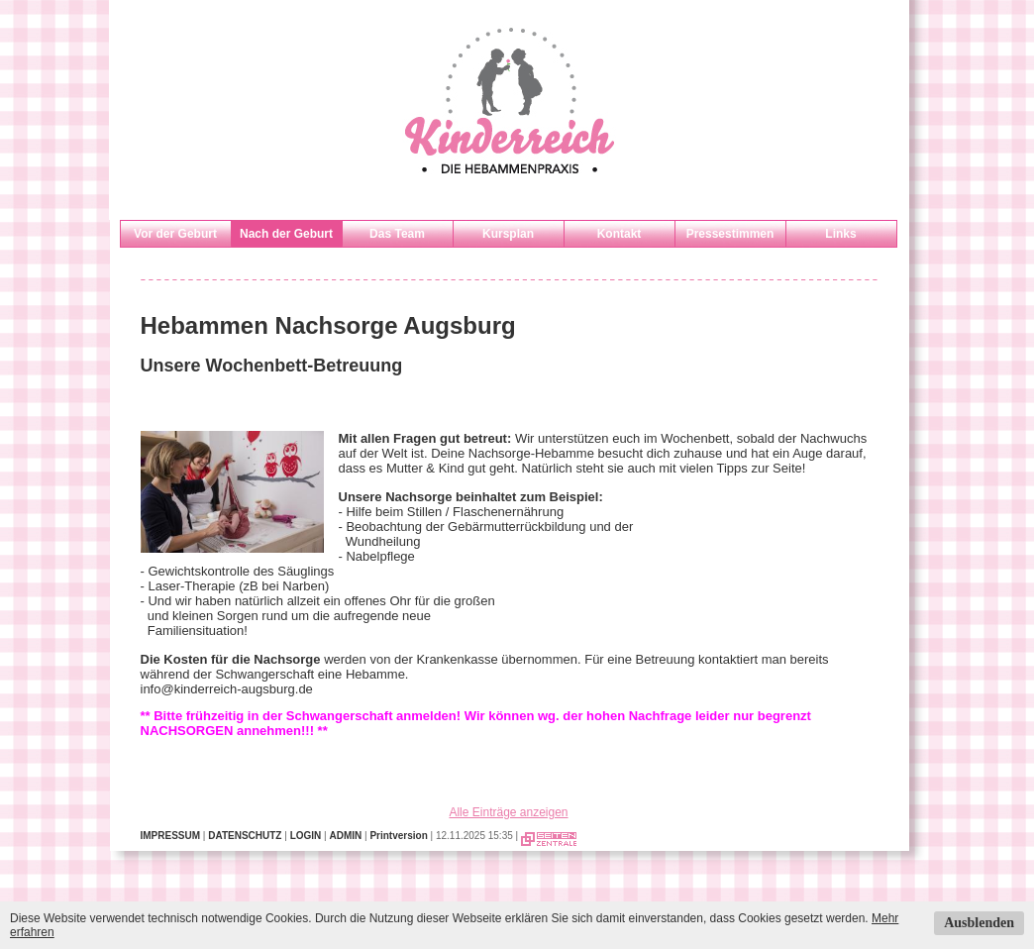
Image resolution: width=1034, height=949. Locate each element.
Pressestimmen (730, 234)
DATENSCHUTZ (244, 835)
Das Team (397, 234)
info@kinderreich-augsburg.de (227, 689)
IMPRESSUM (171, 835)
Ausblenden (979, 922)
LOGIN (306, 835)
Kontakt (619, 234)
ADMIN (345, 835)
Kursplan (508, 234)
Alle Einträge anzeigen (508, 812)
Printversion (398, 835)
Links (840, 234)
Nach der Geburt (286, 234)
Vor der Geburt (175, 234)
